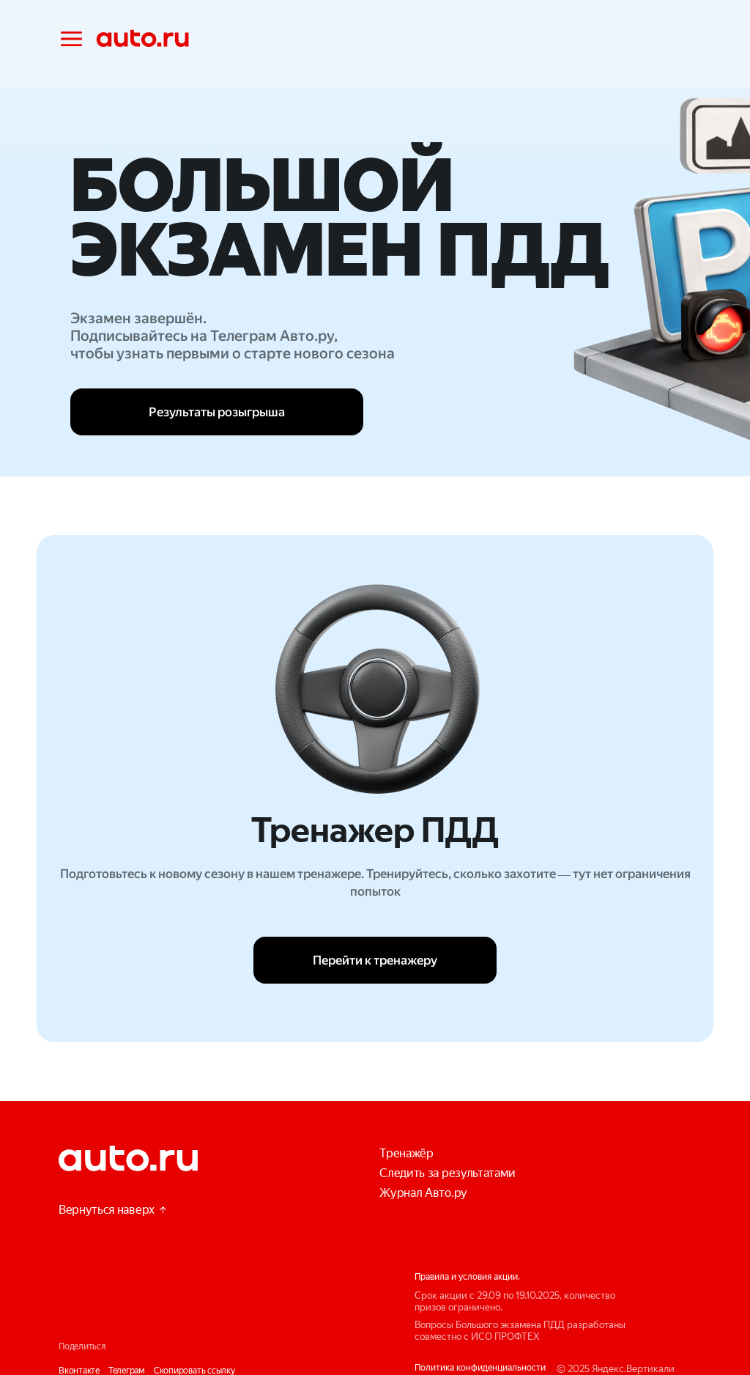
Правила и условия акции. (467, 1277)
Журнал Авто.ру (423, 1193)
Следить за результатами (447, 1173)
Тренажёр (406, 1153)
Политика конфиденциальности (480, 1368)
